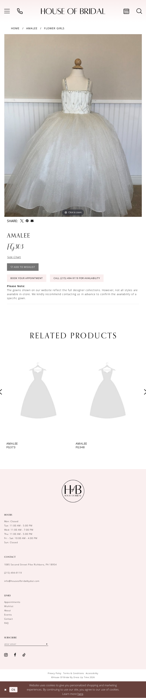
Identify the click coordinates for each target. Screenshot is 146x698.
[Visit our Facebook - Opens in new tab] (15, 655)
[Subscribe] (47, 644)
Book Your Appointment (26, 278)
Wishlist (9, 606)
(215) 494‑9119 (13, 572)
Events (8, 614)
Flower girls (54, 28)
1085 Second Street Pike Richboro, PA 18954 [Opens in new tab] (30, 564)
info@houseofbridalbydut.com (21, 580)
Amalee (31, 28)
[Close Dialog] (5, 689)
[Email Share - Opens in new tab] (32, 220)
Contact (8, 618)
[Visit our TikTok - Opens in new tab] (24, 655)
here (80, 694)
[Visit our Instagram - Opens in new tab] (6, 655)
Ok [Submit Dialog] (13, 689)
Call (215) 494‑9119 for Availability (77, 278)
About (7, 610)
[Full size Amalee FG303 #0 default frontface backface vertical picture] (73, 125)
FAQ (6, 623)
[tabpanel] (73, 125)
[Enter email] (26, 644)
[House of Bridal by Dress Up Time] (73, 11)
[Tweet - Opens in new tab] (22, 220)
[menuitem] (7, 11)
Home (15, 28)
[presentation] (38, 392)
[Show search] (139, 11)
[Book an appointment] (126, 11)
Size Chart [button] (14, 257)
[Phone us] (19, 11)
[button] (7, 11)
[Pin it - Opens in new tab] (27, 220)
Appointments (12, 601)
